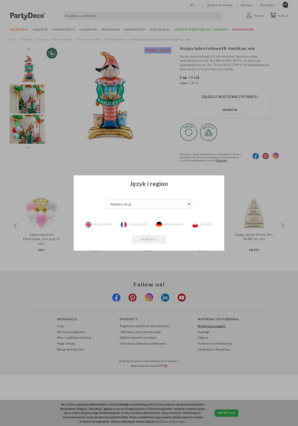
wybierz (149, 239)
